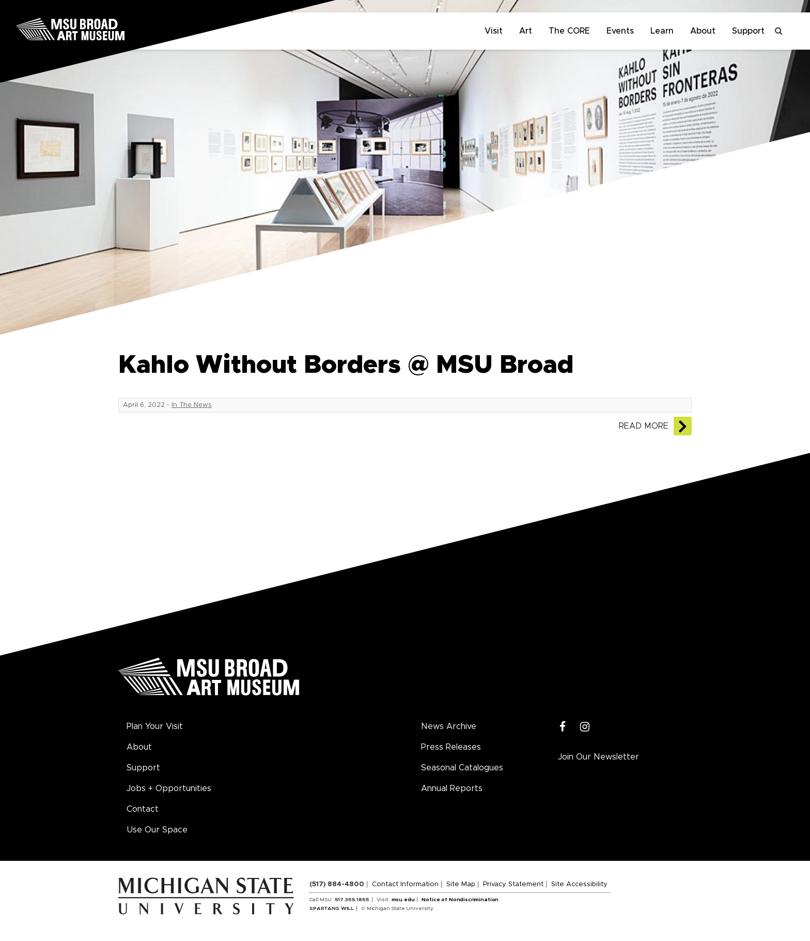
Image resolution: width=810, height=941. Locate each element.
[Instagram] (585, 727)
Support (748, 31)
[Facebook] (563, 727)
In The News (192, 405)
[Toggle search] (779, 31)
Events (620, 31)
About (702, 31)
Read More (643, 426)
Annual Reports (451, 788)
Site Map (460, 884)
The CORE (569, 31)
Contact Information (405, 884)
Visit (494, 31)
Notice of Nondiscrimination (460, 899)
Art (525, 31)
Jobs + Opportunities (169, 788)
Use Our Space (157, 830)
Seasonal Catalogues (462, 768)
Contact (143, 809)
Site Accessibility (579, 884)
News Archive (448, 726)
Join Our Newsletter (598, 757)
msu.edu (403, 899)
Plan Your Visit (155, 726)
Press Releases (451, 747)
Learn (662, 31)
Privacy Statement (513, 884)
